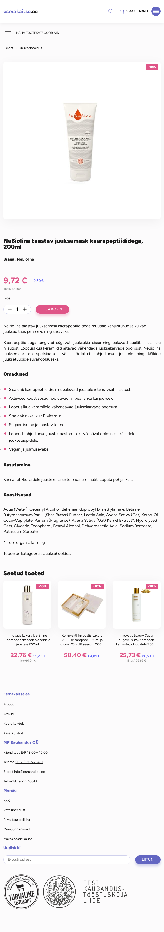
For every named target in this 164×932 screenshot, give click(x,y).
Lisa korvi (52, 309)
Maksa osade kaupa (17, 839)
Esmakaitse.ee (16, 694)
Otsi (111, 11)
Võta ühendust (14, 810)
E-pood (8, 704)
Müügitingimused (16, 829)
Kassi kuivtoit (13, 733)
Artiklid (8, 714)
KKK (6, 800)
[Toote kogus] (17, 309)
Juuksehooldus (30, 48)
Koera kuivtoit (13, 723)
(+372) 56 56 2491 (29, 762)
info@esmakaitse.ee (29, 771)
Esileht (8, 48)
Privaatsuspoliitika (16, 819)
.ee (20, 11)
